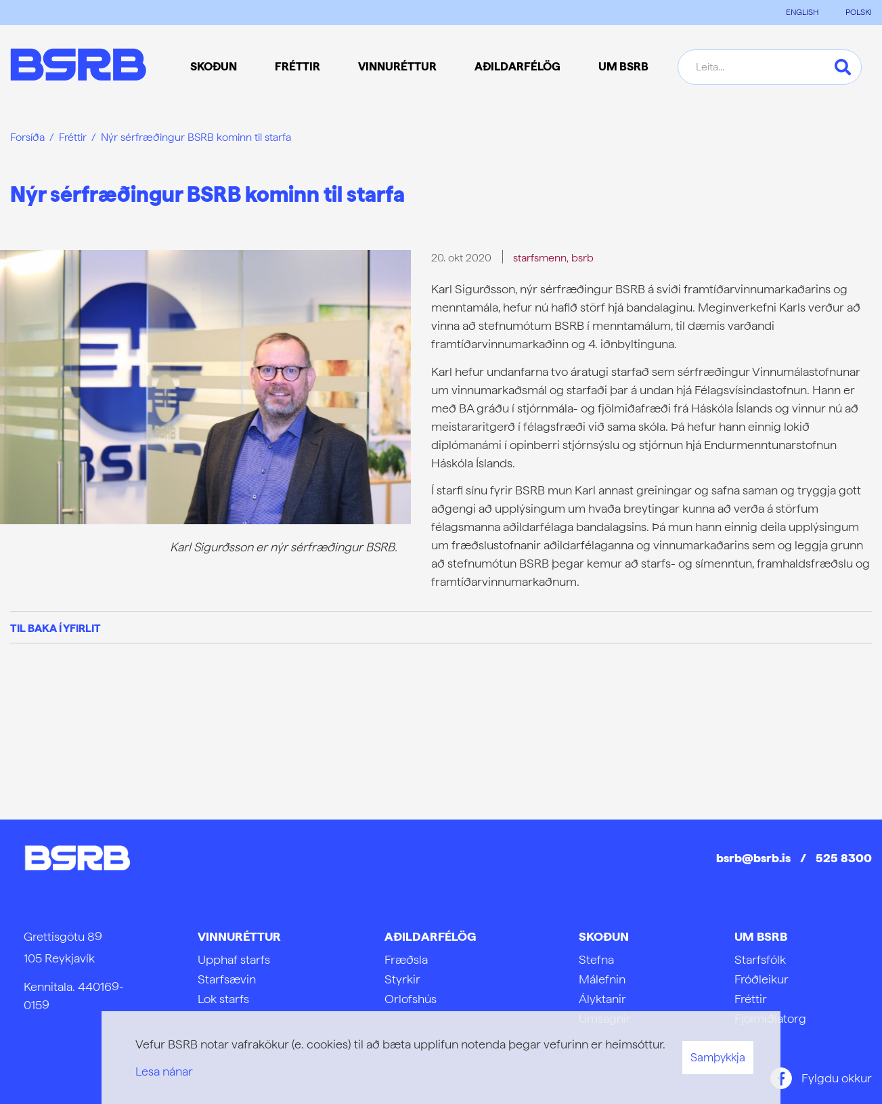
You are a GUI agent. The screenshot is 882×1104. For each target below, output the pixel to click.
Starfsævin (227, 979)
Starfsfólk (760, 959)
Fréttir (73, 137)
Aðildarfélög (430, 936)
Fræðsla (406, 959)
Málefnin (602, 979)
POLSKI (858, 12)
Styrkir (402, 979)
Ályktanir (602, 999)
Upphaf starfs (234, 959)
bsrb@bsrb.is (753, 858)
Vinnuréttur (239, 936)
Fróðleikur (761, 979)
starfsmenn (540, 257)
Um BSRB (760, 936)
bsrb (582, 257)
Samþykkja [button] (717, 1057)
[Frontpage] (78, 66)
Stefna (596, 959)
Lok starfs (223, 999)
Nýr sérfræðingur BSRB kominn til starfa (196, 137)
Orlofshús (410, 999)
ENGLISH (802, 12)
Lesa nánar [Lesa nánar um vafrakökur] (164, 1071)
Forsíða (27, 137)
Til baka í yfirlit (55, 628)
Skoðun (604, 936)
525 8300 (844, 858)
